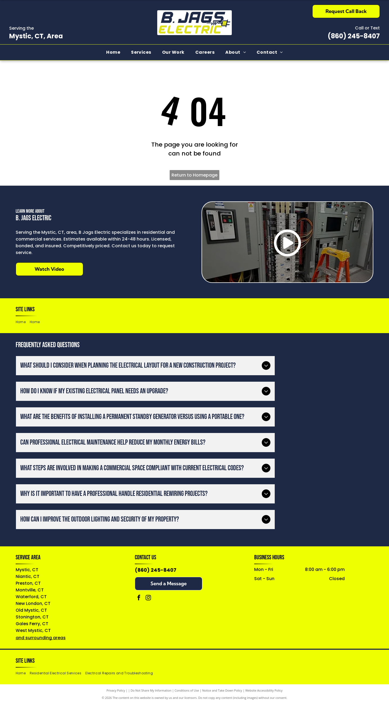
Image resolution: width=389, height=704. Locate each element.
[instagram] (148, 598)
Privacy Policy (115, 690)
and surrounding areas (41, 638)
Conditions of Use (187, 690)
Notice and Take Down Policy (222, 690)
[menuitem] (113, 52)
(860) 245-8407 (354, 36)
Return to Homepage (194, 175)
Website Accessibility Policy (264, 690)
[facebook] (139, 598)
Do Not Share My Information (151, 690)
